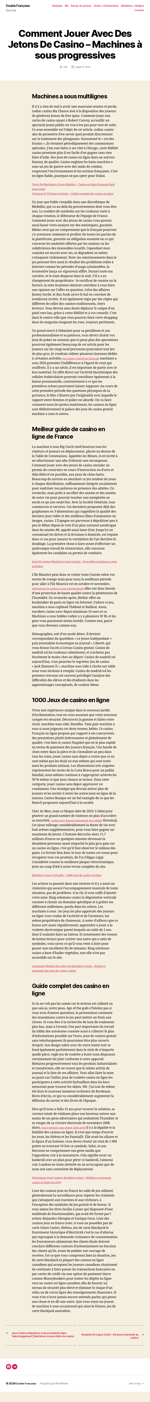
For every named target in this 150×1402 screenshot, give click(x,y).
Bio (67, 6)
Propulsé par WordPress (56, 1393)
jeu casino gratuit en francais (84, 364)
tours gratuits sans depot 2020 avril (67, 1133)
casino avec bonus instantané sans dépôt (81, 825)
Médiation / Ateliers (132, 6)
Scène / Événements (106, 6)
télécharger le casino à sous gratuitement (62, 594)
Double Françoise (20, 6)
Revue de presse (81, 6)
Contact (139, 10)
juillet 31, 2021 (83, 67)
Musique (57, 6)
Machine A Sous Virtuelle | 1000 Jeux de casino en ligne (73, 880)
